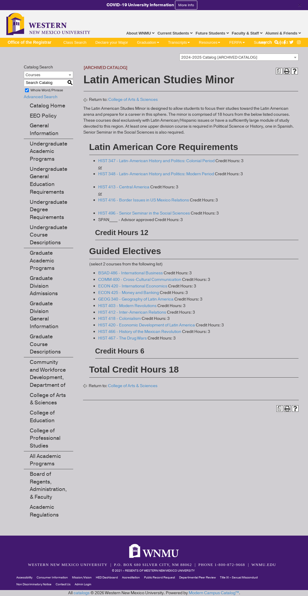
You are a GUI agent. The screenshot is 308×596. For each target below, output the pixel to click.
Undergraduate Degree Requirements (48, 209)
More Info (186, 5)
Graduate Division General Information (44, 315)
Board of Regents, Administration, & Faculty (48, 485)
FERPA (237, 42)
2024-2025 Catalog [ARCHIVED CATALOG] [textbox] (219, 57)
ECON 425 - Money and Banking (128, 292)
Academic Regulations (44, 510)
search (269, 42)
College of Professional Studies (45, 438)
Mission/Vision (82, 577)
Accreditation (131, 577)
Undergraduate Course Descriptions (48, 235)
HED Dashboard (107, 577)
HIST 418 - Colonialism (119, 318)
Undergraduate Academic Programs (48, 151)
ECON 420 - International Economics (132, 286)
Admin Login (83, 584)
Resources (209, 42)
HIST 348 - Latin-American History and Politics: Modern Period (156, 174)
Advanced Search (40, 97)
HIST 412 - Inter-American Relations (132, 312)
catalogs (82, 593)
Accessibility (24, 577)
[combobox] (238, 57)
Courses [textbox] (33, 75)
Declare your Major (111, 42)
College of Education (42, 416)
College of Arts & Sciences (48, 399)
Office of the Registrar (29, 42)
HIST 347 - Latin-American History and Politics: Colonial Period (156, 161)
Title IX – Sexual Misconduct (239, 577)
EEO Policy (43, 115)
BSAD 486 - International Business (130, 273)
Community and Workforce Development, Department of (48, 374)
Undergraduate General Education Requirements (48, 180)
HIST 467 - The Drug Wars (122, 338)
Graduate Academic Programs (42, 260)
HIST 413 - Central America (123, 187)
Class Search (74, 42)
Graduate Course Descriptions (45, 344)
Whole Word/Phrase (47, 90)
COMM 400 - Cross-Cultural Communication (139, 279)
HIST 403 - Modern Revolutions (127, 306)
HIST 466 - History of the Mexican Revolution (139, 331)
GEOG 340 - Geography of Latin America (135, 299)
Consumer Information (52, 577)
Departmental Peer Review (197, 577)
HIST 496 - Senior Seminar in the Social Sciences (144, 213)
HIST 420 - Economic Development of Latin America (146, 325)
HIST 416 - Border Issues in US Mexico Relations (143, 200)
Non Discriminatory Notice (33, 584)
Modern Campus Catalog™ (214, 593)
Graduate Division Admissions (44, 286)
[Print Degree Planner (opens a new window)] (279, 71)
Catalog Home (47, 105)
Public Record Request (159, 577)
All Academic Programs (45, 460)
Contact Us (63, 584)
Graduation (148, 42)
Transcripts (179, 42)
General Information (44, 129)
